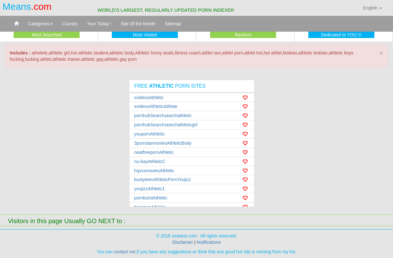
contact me (124, 251)
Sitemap (173, 23)
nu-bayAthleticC (150, 161)
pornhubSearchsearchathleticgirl (166, 124)
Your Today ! (99, 23)
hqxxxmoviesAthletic (154, 170)
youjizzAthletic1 (149, 188)
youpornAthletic (149, 133)
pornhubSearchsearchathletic (163, 115)
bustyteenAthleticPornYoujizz (162, 179)
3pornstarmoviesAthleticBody (162, 143)
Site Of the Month (138, 23)
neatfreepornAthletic (154, 152)
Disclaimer (182, 242)
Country (70, 23)
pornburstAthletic (150, 197)
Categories (40, 23)
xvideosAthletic (149, 97)
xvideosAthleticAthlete (156, 106)
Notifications (208, 242)
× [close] (381, 53)
